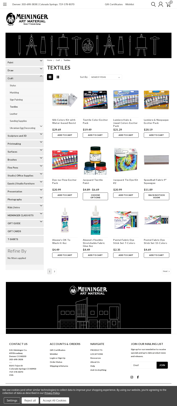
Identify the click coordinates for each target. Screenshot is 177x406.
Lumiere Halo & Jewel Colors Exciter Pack (125, 122)
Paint (10, 62)
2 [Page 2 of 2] (54, 271)
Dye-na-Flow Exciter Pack (64, 181)
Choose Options (95, 196)
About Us (95, 362)
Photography (15, 199)
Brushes (12, 159)
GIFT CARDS (14, 231)
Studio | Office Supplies (20, 175)
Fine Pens (13, 167)
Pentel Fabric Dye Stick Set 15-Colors (155, 241)
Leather (13, 113)
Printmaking (14, 143)
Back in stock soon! (156, 196)
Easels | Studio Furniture (21, 183)
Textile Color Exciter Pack (95, 121)
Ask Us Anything (98, 370)
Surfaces (12, 151)
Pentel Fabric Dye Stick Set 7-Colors (124, 241)
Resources (95, 358)
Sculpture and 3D (17, 135)
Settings (12, 400)
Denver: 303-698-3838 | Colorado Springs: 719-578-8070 (43, 4)
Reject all (30, 400)
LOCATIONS (96, 354)
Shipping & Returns (59, 366)
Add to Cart (64, 135)
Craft (10, 78)
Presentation (15, 191)
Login (52, 358)
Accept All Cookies (54, 400)
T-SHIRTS (13, 239)
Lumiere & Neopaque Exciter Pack (156, 121)
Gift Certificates (114, 4)
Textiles (14, 106)
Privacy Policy (51, 393)
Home (49, 60)
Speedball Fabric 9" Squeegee (155, 181)
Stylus (13, 85)
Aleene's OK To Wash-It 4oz (61, 241)
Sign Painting (16, 99)
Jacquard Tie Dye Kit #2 (125, 181)
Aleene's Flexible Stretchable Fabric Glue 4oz (94, 242)
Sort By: (84, 77)
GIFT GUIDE (14, 223)
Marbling (14, 92)
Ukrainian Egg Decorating (22, 128)
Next (166, 271)
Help (92, 366)
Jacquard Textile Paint (93, 181)
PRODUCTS (96, 350)
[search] (151, 4)
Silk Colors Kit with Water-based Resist (64, 121)
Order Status (56, 362)
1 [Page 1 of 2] (49, 271)
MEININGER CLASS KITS (21, 215)
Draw (10, 70)
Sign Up (61, 358)
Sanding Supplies (18, 121)
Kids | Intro (14, 207)
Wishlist (129, 4)
